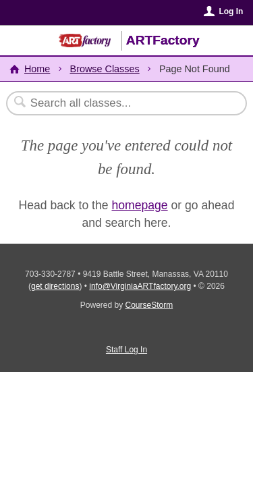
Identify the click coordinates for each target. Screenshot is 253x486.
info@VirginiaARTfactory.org (140, 286)
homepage (139, 205)
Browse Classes (105, 68)
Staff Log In (126, 349)
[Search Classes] (119, 103)
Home (37, 68)
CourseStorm (149, 305)
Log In (231, 11)
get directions (55, 286)
